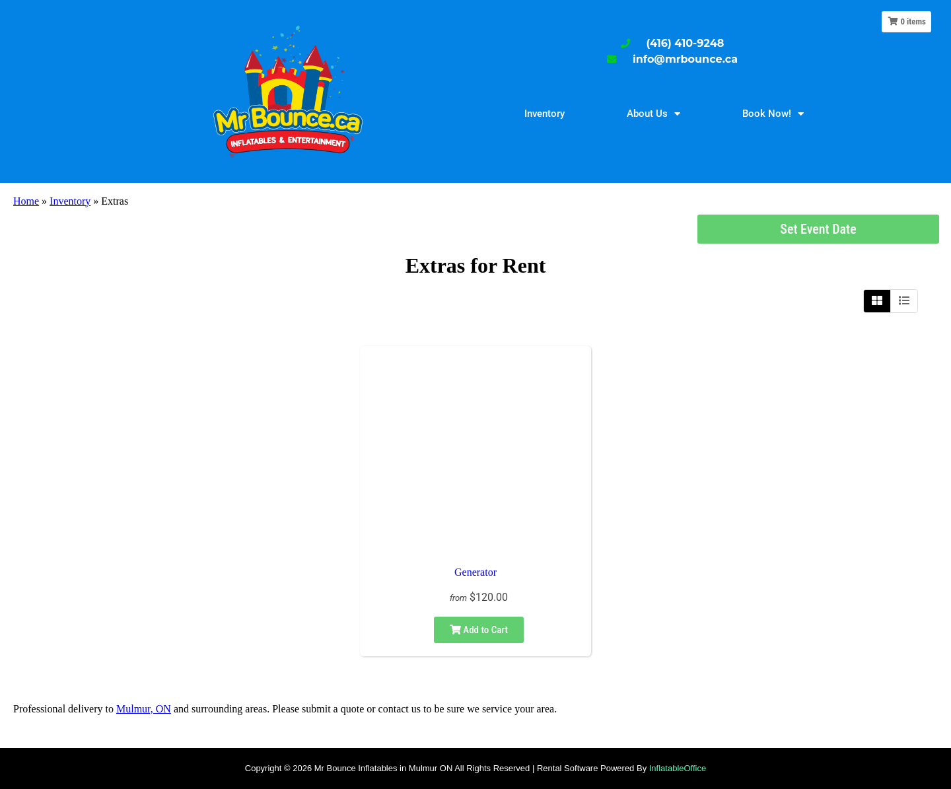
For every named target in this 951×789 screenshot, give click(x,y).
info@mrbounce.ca (685, 59)
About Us (653, 113)
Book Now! (773, 113)
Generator (475, 572)
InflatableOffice (677, 768)
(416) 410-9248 (685, 43)
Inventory (544, 114)
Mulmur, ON (143, 708)
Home (26, 201)
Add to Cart (479, 630)
